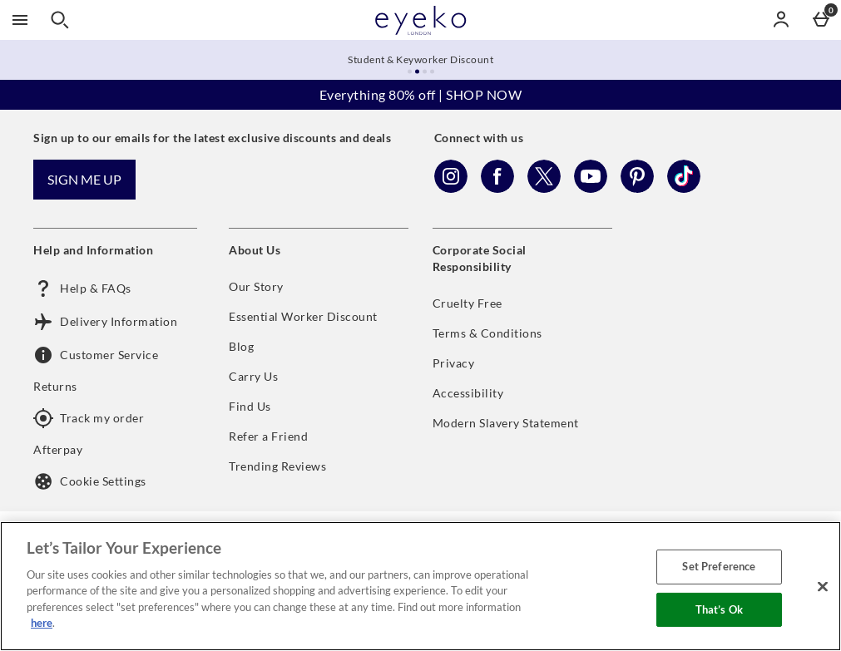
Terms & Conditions (487, 333)
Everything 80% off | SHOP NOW (420, 94)
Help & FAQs (82, 288)
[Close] (822, 586)
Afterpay (57, 449)
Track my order (88, 418)
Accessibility (468, 393)
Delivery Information (105, 322)
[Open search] (60, 20)
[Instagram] (450, 188)
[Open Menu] (20, 20)
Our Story (256, 286)
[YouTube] (590, 188)
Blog (241, 346)
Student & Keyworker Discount (420, 59)
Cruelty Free (467, 303)
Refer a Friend (268, 436)
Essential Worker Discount (303, 316)
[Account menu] (781, 20)
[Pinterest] (637, 188)
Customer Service (95, 355)
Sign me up (84, 179)
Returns (55, 386)
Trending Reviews (277, 466)
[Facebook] (497, 188)
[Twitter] (544, 188)
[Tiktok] (683, 188)
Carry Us (253, 376)
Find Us (250, 406)
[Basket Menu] (821, 20)
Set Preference (718, 566)
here (41, 622)
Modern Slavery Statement (506, 423)
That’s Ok (719, 608)
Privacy (454, 363)
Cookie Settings (89, 481)
